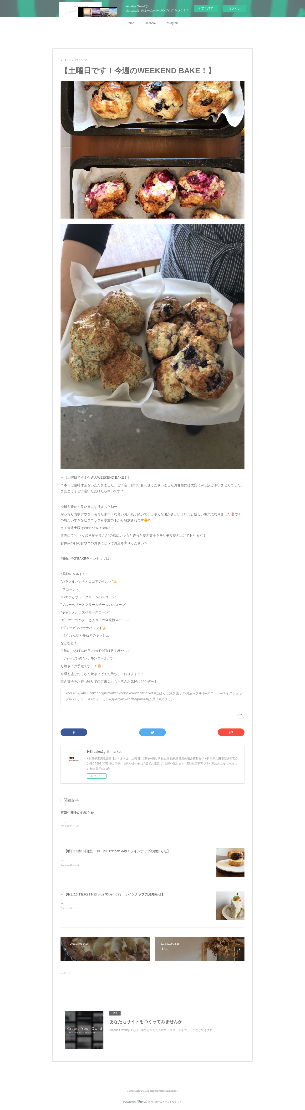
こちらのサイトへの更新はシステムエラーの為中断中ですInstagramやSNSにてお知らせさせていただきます (130, 821)
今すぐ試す (206, 8)
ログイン (234, 8)
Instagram (172, 23)
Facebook (150, 23)
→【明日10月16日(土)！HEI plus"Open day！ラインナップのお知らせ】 (115, 851)
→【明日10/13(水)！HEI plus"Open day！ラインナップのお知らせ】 (113, 894)
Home (130, 23)
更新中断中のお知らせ (77, 813)
